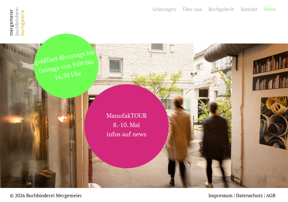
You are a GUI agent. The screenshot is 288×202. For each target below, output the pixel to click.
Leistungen (164, 9)
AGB (270, 195)
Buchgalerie (221, 9)
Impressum (220, 195)
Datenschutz (249, 195)
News (269, 9)
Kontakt (249, 9)
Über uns (192, 9)
